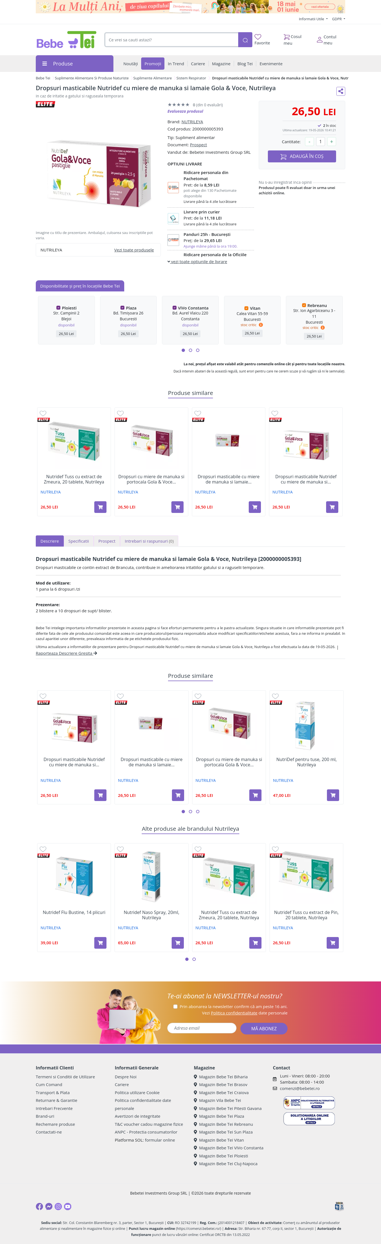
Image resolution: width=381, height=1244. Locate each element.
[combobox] (171, 39)
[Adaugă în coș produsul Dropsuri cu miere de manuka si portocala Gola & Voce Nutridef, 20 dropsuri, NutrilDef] (177, 507)
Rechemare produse (55, 1124)
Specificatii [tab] (78, 541)
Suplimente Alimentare (152, 77)
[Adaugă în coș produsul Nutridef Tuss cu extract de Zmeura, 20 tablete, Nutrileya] (100, 507)
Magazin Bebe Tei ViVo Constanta (228, 1147)
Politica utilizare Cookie (137, 1092)
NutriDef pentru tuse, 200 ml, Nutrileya (306, 762)
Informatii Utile (312, 18)
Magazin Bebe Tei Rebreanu (223, 1124)
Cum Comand (49, 1084)
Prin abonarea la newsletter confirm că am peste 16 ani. (234, 1006)
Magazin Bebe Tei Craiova (221, 1092)
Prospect (198, 144)
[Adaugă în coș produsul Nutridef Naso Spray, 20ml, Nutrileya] (178, 943)
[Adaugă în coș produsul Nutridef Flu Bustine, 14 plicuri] (100, 943)
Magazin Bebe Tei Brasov (220, 1084)
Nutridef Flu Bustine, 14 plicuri (74, 912)
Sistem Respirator (191, 77)
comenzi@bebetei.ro (300, 1088)
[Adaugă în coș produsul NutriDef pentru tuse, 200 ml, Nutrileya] (333, 795)
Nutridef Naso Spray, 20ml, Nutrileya (151, 915)
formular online (160, 1140)
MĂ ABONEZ (264, 1029)
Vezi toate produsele (134, 250)
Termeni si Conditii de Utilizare (65, 1076)
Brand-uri (45, 1116)
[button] (183, 350)
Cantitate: (291, 141)
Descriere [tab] (49, 541)
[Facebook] (39, 1206)
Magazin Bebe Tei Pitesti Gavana (228, 1108)
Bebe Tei (43, 77)
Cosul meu (293, 38)
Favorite (262, 40)
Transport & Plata (53, 1092)
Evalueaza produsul (185, 111)
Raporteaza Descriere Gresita (66, 653)
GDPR (337, 18)
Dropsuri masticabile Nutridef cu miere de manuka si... (306, 479)
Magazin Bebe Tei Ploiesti (221, 1156)
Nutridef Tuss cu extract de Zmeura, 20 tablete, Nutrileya (74, 479)
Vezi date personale (245, 1013)
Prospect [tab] (106, 541)
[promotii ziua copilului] (190, 6)
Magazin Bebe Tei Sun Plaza (223, 1132)
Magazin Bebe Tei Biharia (221, 1076)
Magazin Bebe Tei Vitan (219, 1140)
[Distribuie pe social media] (340, 91)
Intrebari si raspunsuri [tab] (149, 541)
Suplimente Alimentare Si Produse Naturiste (92, 77)
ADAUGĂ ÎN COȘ (302, 156)
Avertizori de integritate (137, 1116)
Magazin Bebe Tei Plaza (219, 1116)
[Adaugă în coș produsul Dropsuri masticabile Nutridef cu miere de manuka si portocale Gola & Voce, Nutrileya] (332, 507)
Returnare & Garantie (56, 1100)
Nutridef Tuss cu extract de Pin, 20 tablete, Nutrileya (306, 915)
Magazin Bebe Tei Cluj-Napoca (226, 1163)
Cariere (122, 1084)
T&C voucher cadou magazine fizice (149, 1124)
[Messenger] (48, 1206)
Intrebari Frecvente (54, 1108)
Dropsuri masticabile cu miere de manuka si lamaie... (229, 479)
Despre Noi (125, 1076)
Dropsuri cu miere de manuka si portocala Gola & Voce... (151, 479)
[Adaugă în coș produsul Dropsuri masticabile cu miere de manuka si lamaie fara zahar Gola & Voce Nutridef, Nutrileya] (255, 507)
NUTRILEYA (192, 121)
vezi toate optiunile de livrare (197, 261)
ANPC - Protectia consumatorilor (146, 1132)
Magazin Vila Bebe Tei (217, 1100)
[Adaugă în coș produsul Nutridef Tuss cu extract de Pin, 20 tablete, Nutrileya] (333, 943)
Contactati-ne (49, 1132)
